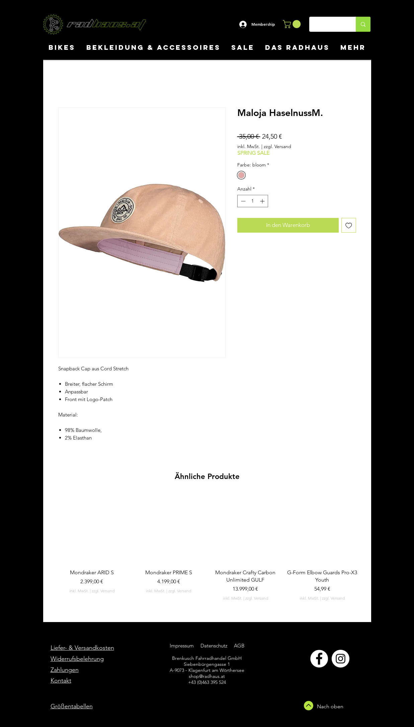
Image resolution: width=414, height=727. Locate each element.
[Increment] (263, 201)
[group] (207, 547)
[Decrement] (242, 201)
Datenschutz (214, 645)
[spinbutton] (253, 201)
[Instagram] (340, 659)
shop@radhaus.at (207, 676)
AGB (238, 645)
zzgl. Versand (277, 146)
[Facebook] (319, 659)
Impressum (182, 645)
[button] (293, 24)
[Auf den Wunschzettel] (348, 225)
